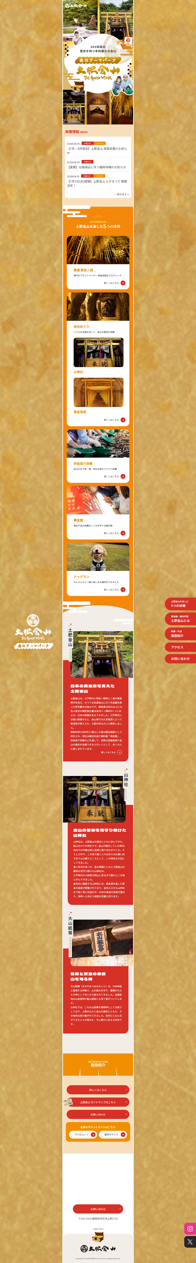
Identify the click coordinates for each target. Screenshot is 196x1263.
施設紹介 (177, 634)
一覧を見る (122, 194)
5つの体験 (180, 604)
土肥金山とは (180, 619)
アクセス (177, 647)
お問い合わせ (180, 658)
